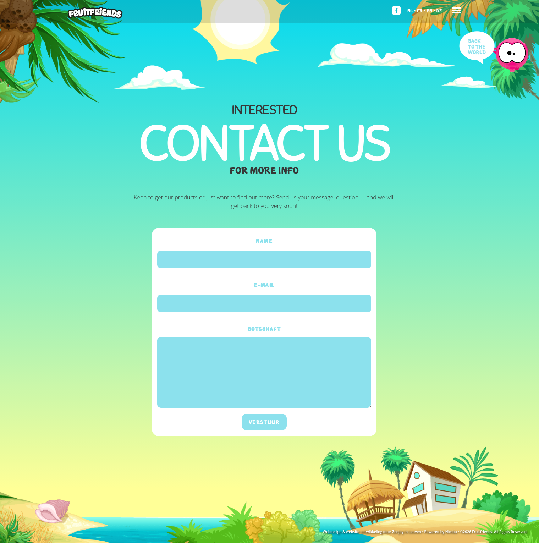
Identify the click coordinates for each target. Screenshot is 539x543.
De (439, 10)
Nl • (411, 10)
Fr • (421, 10)
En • (431, 10)
